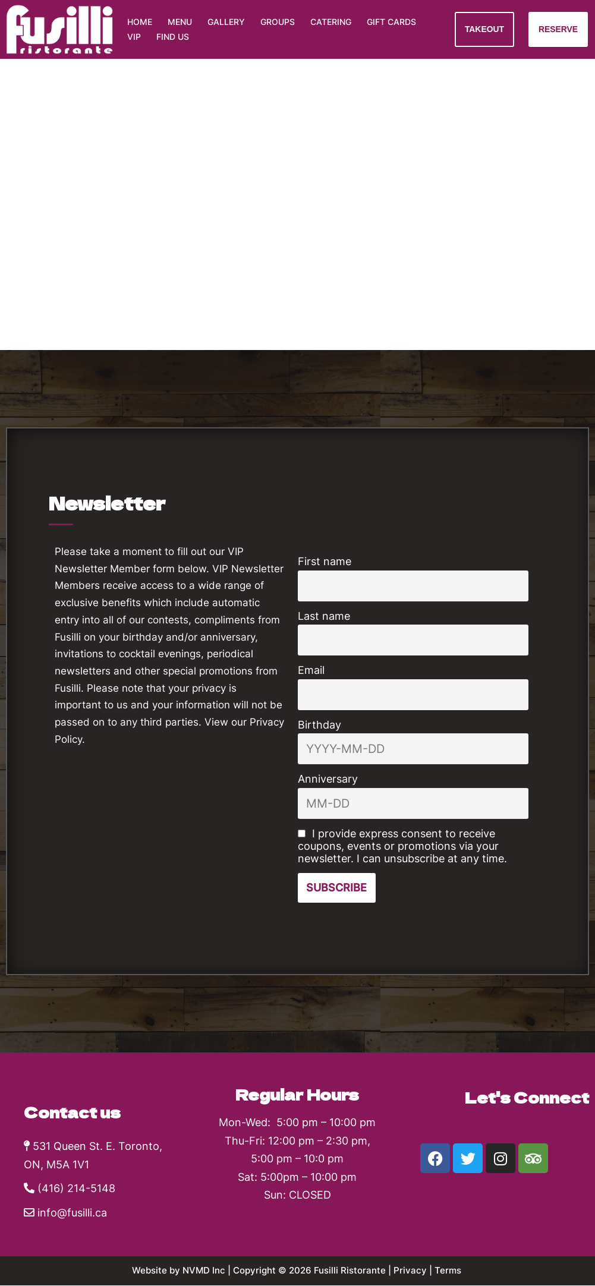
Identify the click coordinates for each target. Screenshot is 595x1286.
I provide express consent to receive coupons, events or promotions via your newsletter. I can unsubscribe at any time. (402, 846)
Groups (277, 22)
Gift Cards (391, 22)
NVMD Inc (200, 1270)
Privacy (415, 1270)
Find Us (172, 37)
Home (139, 22)
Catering (330, 22)
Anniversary (328, 779)
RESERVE (557, 29)
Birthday (319, 724)
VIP (134, 37)
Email (311, 670)
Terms (455, 1270)
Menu (180, 22)
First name (324, 561)
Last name (324, 616)
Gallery (226, 22)
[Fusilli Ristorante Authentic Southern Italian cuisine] (59, 29)
